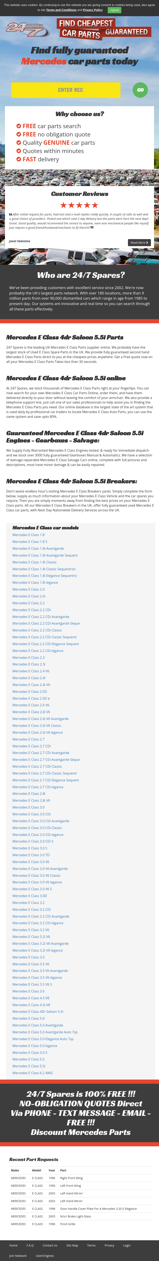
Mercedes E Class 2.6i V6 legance (37, 732)
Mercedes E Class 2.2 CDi (31, 610)
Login (126, 1245)
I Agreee (114, 10)
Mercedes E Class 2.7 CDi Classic (37, 766)
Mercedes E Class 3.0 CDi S (32, 841)
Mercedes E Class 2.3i (28, 664)
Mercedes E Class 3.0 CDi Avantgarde (40, 821)
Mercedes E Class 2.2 (28, 603)
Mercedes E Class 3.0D (29, 896)
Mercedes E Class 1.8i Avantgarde (38, 548)
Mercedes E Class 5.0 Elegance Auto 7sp (42, 1039)
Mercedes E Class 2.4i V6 (31, 684)
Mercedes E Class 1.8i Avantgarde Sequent (45, 555)
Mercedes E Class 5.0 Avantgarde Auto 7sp (45, 1032)
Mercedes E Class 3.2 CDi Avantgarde (40, 916)
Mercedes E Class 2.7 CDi (31, 746)
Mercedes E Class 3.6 (28, 991)
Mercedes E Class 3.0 (28, 807)
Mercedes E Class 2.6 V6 (30, 705)
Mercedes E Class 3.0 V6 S (32, 889)
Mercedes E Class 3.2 (28, 902)
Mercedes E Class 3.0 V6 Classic (36, 875)
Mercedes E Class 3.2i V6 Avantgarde (40, 943)
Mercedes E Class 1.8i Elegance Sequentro (44, 575)
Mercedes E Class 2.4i (28, 678)
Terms (91, 1245)
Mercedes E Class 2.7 (28, 739)
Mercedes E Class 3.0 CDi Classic (37, 828)
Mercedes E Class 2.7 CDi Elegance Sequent (45, 780)
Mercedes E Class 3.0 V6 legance (37, 882)
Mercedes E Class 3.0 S (29, 848)
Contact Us (50, 1245)
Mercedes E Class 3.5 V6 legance (37, 977)
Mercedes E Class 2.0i (28, 596)
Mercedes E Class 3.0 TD (31, 855)
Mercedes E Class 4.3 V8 (30, 998)
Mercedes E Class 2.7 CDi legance (37, 787)
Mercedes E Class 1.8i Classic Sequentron (44, 569)
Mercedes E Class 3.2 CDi (31, 909)
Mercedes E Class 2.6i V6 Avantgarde (40, 718)
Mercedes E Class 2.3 (28, 657)
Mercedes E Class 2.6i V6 (31, 712)
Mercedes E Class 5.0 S (29, 1052)
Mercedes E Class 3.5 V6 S (32, 984)
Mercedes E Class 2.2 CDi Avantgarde (40, 616)
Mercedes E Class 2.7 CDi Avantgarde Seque (46, 759)
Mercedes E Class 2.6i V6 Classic (36, 725)
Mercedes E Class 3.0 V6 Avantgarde (40, 868)
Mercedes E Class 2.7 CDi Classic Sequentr (44, 773)
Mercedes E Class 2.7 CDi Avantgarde (40, 752)
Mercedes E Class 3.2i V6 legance (37, 950)
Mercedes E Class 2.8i (28, 793)
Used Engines (45, 1256)
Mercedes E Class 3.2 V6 (30, 930)
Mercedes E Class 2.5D (29, 691)
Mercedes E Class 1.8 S (29, 541)
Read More (139, 242)
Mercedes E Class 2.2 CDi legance (37, 650)
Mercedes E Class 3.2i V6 (31, 936)
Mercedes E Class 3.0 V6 (30, 862)
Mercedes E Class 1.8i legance (35, 582)
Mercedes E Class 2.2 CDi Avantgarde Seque (46, 623)
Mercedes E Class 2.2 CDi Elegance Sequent (45, 644)
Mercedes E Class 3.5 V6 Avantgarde (40, 970)
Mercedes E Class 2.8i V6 (31, 800)
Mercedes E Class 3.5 (28, 957)
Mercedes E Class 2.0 (28, 589)
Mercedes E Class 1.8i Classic (34, 562)
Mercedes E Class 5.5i (28, 1066)
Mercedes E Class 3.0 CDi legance (37, 834)
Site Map (72, 1245)
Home (13, 1245)
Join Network (18, 1256)
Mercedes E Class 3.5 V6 (30, 964)
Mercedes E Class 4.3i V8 (31, 1005)
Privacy (109, 1245)
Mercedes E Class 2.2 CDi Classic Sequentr (44, 637)
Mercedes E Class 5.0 (28, 1018)
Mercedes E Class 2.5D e (31, 698)
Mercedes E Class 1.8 (28, 535)
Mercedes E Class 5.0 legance (34, 1045)
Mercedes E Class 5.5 (28, 1059)
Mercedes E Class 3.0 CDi (31, 814)
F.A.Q (30, 1245)
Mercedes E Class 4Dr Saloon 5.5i (37, 1011)
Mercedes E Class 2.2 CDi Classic (37, 630)
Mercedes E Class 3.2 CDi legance (37, 923)
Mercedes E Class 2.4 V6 (30, 671)
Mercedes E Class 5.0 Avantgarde (37, 1025)
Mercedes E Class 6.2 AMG (32, 1073)
